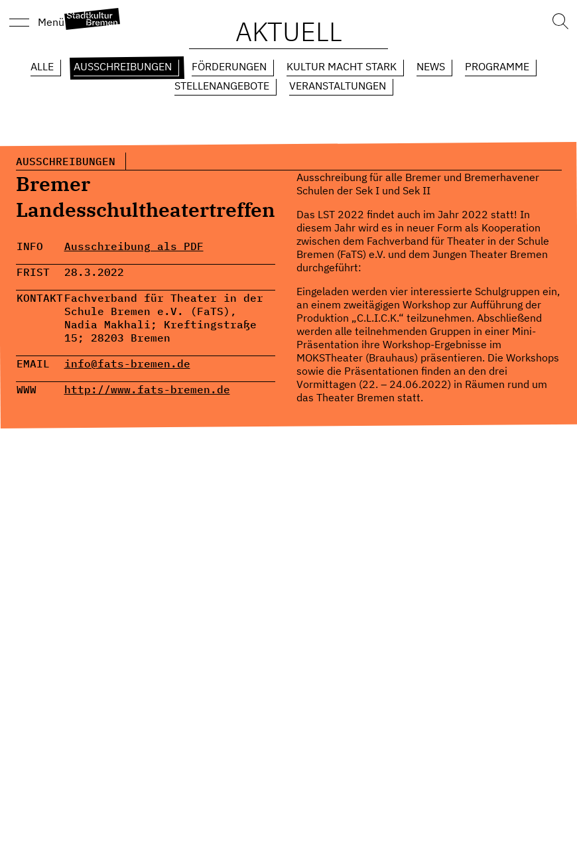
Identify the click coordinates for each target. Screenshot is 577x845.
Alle (42, 66)
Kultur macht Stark (342, 66)
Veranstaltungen (337, 85)
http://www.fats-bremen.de (147, 389)
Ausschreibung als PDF (134, 246)
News (431, 66)
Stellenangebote (221, 85)
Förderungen (229, 66)
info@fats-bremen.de (127, 363)
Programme (497, 66)
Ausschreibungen (123, 66)
